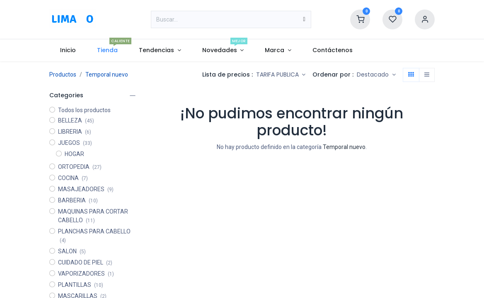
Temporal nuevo (106, 74)
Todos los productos (84, 110)
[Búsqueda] (304, 19)
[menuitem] (67, 50)
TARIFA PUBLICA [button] (278, 74)
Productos (62, 74)
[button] (376, 75)
